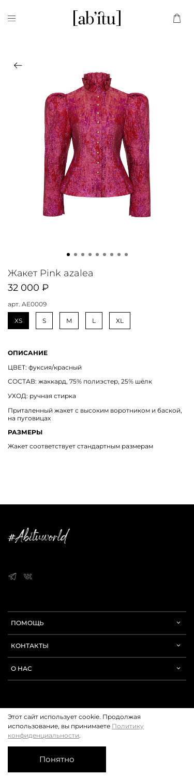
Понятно (56, 759)
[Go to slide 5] (97, 254)
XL (120, 320)
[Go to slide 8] (119, 254)
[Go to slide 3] (82, 254)
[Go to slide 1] (68, 254)
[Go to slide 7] (111, 254)
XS (18, 320)
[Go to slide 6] (104, 254)
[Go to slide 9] (126, 254)
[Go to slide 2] (75, 254)
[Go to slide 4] (90, 254)
